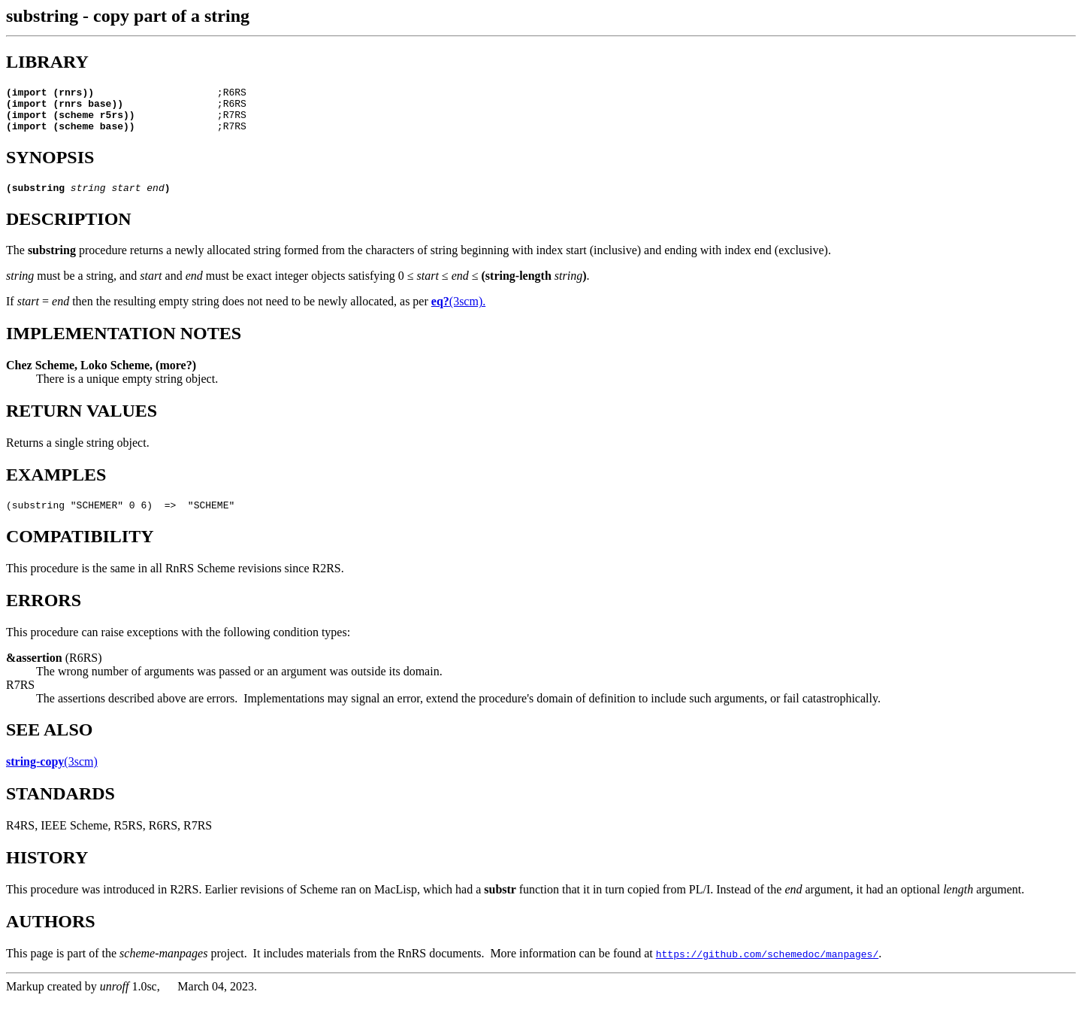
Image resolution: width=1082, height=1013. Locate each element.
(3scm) (52, 775)
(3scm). (458, 312)
